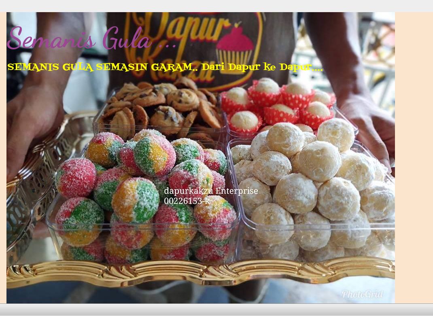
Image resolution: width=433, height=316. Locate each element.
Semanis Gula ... (92, 38)
